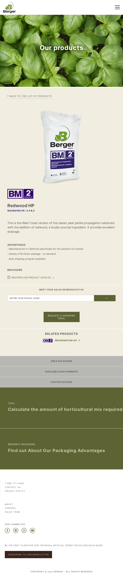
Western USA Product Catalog (31, 277)
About (9, 504)
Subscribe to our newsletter (28, 554)
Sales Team (12, 512)
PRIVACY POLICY (15, 491)
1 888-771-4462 (14, 483)
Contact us (13, 487)
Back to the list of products (31, 96)
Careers (10, 508)
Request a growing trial (61, 317)
